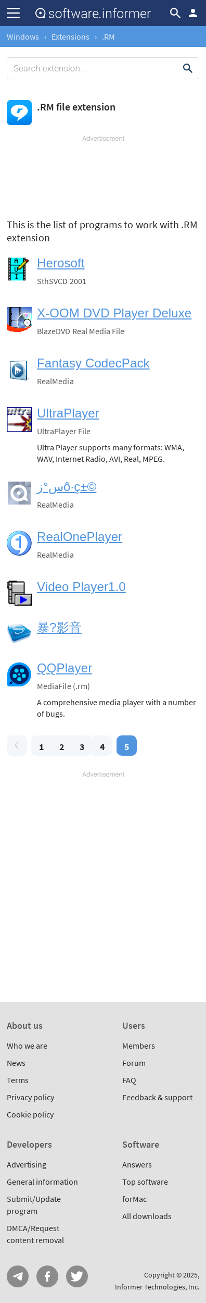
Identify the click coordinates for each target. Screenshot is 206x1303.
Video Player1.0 (81, 587)
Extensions (70, 36)
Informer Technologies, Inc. (157, 1287)
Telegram (18, 1276)
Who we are (27, 1045)
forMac (134, 1199)
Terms (18, 1080)
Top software (145, 1181)
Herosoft (61, 263)
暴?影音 (59, 627)
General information (42, 1181)
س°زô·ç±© (66, 487)
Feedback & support (157, 1097)
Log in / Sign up (193, 13)
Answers (137, 1164)
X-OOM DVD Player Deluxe (114, 313)
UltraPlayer (68, 413)
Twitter (77, 1276)
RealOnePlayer (79, 537)
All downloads (147, 1216)
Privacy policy (30, 1097)
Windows (23, 36)
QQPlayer (64, 668)
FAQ (129, 1080)
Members (138, 1045)
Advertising (26, 1164)
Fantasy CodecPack (93, 363)
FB (47, 1276)
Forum (134, 1063)
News (16, 1063)
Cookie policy (30, 1114)
